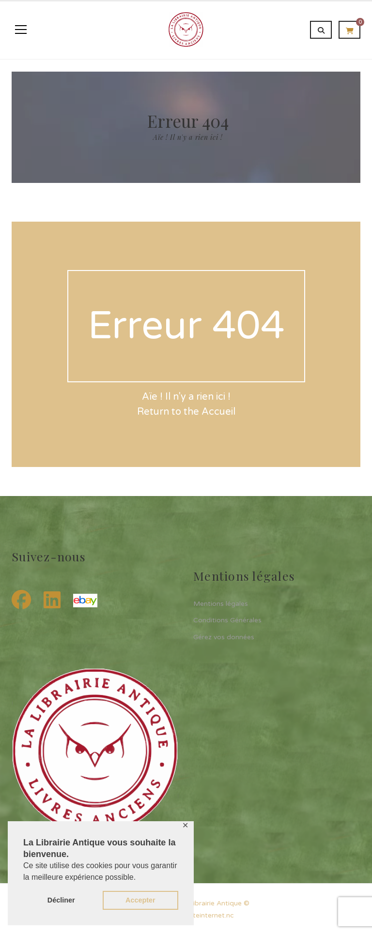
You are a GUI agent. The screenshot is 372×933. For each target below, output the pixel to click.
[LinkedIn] (54, 600)
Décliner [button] (61, 900)
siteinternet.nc (211, 915)
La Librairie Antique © (214, 903)
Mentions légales (220, 604)
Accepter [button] (140, 900)
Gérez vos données (223, 637)
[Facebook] (24, 600)
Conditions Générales (227, 620)
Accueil (218, 412)
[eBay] (85, 600)
